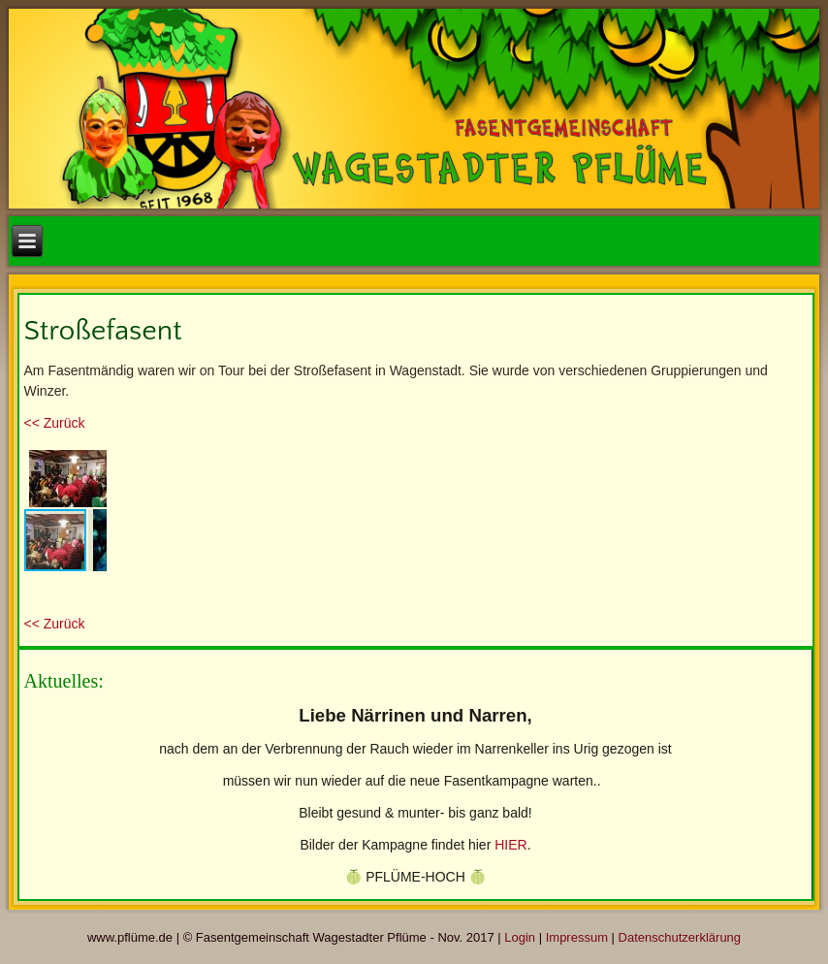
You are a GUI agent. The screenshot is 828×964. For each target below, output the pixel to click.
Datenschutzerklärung (680, 937)
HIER (510, 844)
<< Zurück (54, 423)
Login (519, 937)
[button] (89, 462)
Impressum (577, 937)
